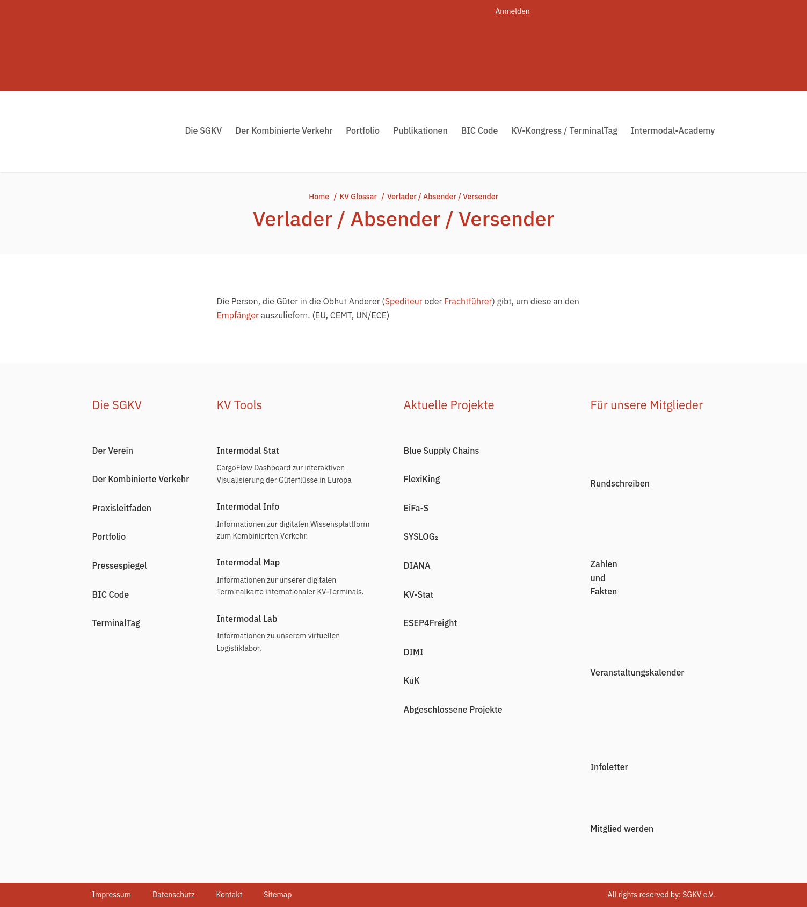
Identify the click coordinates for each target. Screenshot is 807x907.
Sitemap (278, 894)
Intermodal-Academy (673, 130)
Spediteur (404, 301)
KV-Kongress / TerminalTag (564, 130)
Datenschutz (173, 894)
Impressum (111, 894)
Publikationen (420, 130)
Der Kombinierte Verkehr (283, 130)
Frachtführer (468, 301)
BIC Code (479, 130)
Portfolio (363, 130)
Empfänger (238, 315)
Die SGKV (203, 130)
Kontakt (229, 894)
